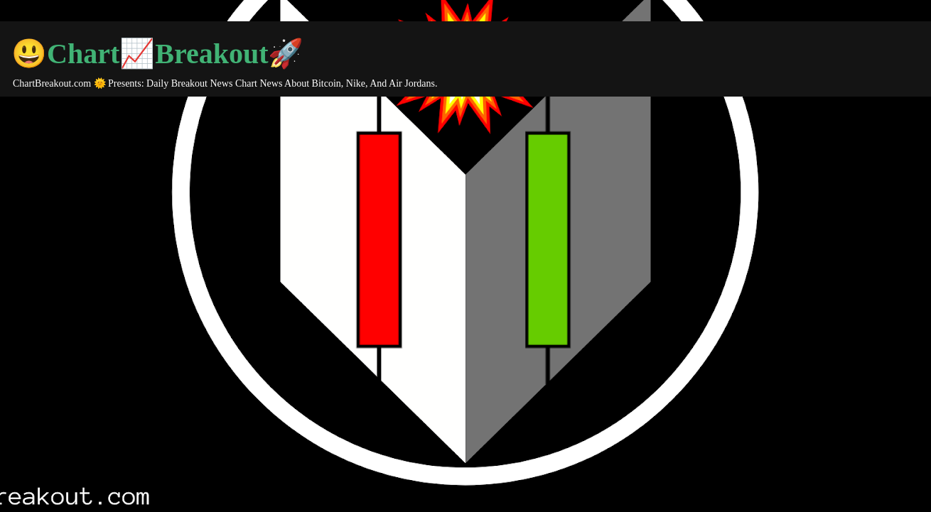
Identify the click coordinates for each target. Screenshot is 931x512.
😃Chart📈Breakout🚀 (157, 54)
